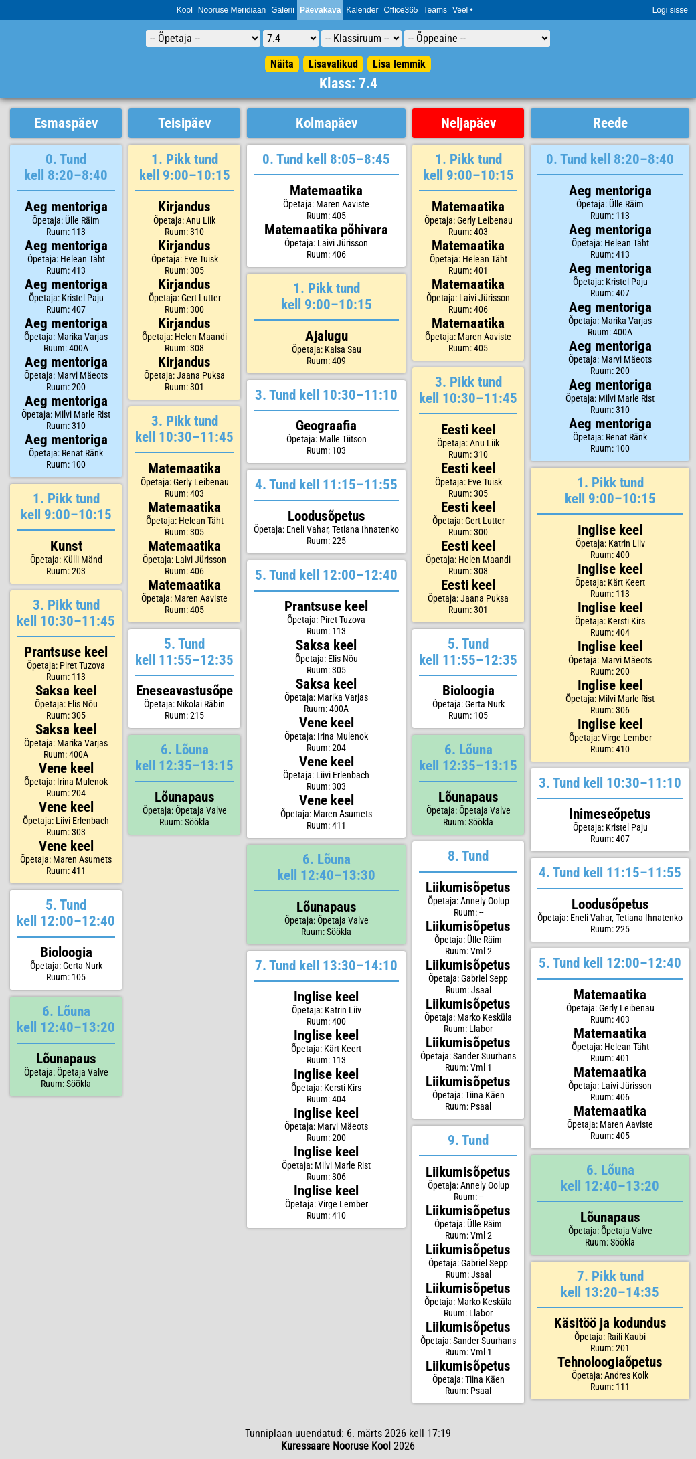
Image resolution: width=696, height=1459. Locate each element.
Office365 (400, 10)
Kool (185, 10)
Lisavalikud (333, 64)
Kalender (362, 10)
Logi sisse (670, 10)
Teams (435, 10)
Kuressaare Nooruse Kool (336, 1446)
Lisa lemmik (399, 64)
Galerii (282, 10)
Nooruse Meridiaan (232, 10)
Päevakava (320, 10)
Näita (282, 64)
